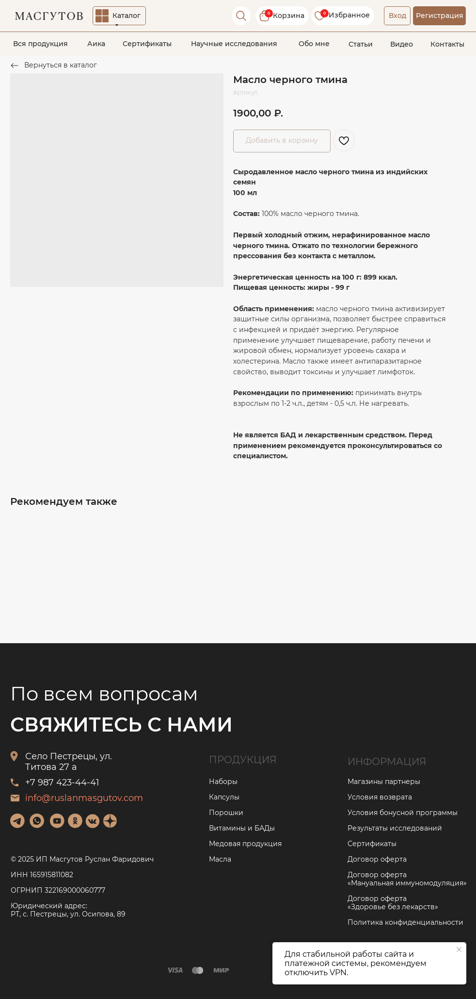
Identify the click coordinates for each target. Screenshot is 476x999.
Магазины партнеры (384, 781)
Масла (220, 859)
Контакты (447, 44)
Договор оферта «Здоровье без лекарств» (393, 902)
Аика (96, 43)
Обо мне (314, 43)
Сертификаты (147, 43)
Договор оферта (377, 859)
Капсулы (224, 797)
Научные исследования (234, 43)
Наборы (223, 781)
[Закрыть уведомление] (459, 949)
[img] (17, 821)
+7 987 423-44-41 (62, 782)
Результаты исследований (395, 828)
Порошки (226, 812)
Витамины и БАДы (242, 828)
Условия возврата (380, 797)
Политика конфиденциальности (405, 922)
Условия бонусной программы (403, 812)
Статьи (361, 44)
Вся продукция (40, 43)
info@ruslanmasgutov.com (84, 798)
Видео (401, 44)
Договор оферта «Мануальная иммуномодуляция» (407, 878)
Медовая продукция (245, 843)
